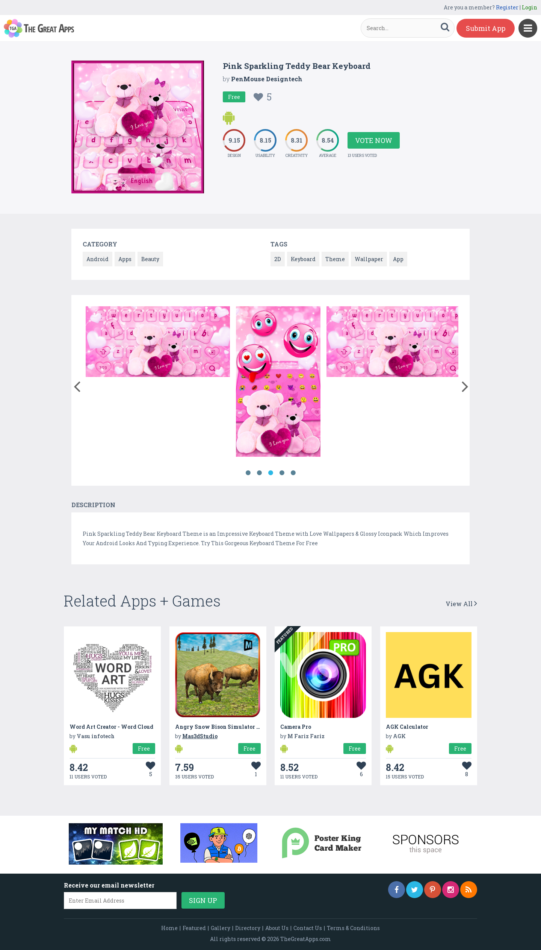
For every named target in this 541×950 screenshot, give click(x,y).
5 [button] (293, 473)
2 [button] (259, 473)
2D (277, 259)
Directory (247, 928)
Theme (335, 259)
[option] (158, 343)
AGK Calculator (407, 726)
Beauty (150, 259)
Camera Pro (295, 726)
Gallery (220, 928)
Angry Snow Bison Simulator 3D (219, 726)
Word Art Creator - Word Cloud (111, 726)
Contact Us (307, 928)
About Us (277, 928)
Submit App (485, 28)
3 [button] (270, 473)
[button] (77, 384)
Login (529, 7)
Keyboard (303, 259)
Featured (194, 928)
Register (507, 7)
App (398, 259)
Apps (124, 259)
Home (169, 928)
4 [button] (282, 473)
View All (461, 604)
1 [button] (248, 473)
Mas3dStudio (200, 736)
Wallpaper (369, 259)
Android (97, 259)
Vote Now (373, 140)
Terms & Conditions (353, 928)
